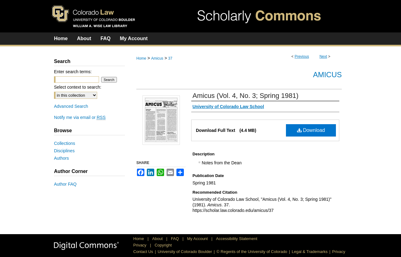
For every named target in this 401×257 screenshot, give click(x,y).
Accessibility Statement (236, 238)
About (158, 238)
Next (323, 56)
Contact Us (143, 251)
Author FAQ (65, 184)
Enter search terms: (73, 71)
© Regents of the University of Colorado (252, 251)
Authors (61, 158)
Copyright (163, 245)
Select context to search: (77, 87)
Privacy (140, 245)
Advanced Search (71, 106)
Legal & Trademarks (310, 251)
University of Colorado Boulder (185, 251)
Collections (64, 143)
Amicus (157, 58)
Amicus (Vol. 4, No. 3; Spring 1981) (245, 95)
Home (141, 58)
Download (311, 130)
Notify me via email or (79, 117)
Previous (302, 56)
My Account (198, 238)
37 (170, 58)
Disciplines (64, 150)
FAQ (175, 238)
